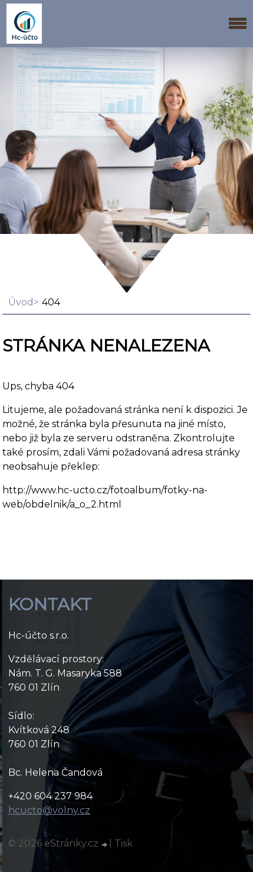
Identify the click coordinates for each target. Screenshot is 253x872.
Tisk (123, 843)
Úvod (21, 302)
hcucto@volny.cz (49, 810)
